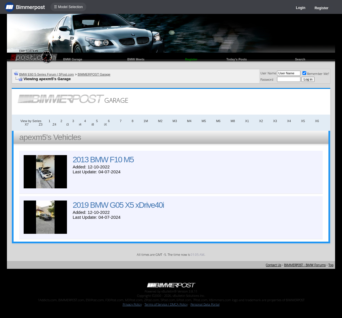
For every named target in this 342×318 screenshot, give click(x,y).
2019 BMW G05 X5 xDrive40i (118, 205)
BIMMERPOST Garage (94, 74)
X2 (261, 121)
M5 (203, 121)
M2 (160, 121)
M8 (233, 121)
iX (105, 124)
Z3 (40, 124)
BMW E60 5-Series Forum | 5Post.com (46, 74)
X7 (27, 124)
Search (300, 59)
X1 (247, 121)
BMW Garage (72, 59)
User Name (268, 73)
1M (145, 121)
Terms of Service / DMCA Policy (166, 304)
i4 (80, 124)
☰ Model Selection (68, 7)
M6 (218, 121)
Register (321, 8)
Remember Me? (315, 73)
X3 (275, 121)
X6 (317, 121)
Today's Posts (236, 59)
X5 (303, 121)
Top (330, 265)
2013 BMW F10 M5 (103, 159)
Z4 (54, 124)
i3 (67, 124)
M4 (189, 121)
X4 (289, 121)
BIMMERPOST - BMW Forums (305, 265)
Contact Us (273, 265)
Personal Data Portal (205, 304)
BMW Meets (136, 59)
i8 (92, 124)
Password (266, 79)
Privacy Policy (132, 304)
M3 (175, 121)
